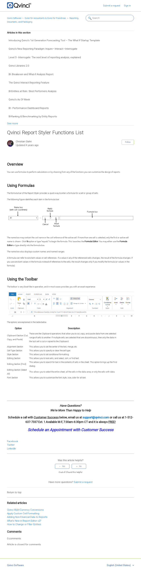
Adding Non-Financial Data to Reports (27, 517)
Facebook (12, 441)
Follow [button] (128, 142)
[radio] (62, 466)
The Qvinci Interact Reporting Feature (29, 82)
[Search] (110, 18)
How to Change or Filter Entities (24, 524)
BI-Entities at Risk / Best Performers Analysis (32, 91)
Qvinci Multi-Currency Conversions (25, 509)
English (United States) (119, 565)
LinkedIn (11, 448)
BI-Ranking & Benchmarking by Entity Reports (33, 116)
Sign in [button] (127, 5)
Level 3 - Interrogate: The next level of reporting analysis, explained (45, 57)
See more (12, 123)
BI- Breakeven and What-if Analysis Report (31, 74)
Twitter (11, 444)
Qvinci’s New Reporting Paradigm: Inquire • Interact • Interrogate (43, 48)
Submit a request (111, 5)
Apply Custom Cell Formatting (23, 513)
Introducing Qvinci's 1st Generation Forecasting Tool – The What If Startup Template (54, 40)
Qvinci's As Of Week (19, 99)
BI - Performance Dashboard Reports (29, 108)
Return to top (14, 492)
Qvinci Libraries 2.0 (19, 65)
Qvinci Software (14, 18)
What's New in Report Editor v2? (24, 520)
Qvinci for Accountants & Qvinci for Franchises (45, 18)
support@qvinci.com (95, 417)
